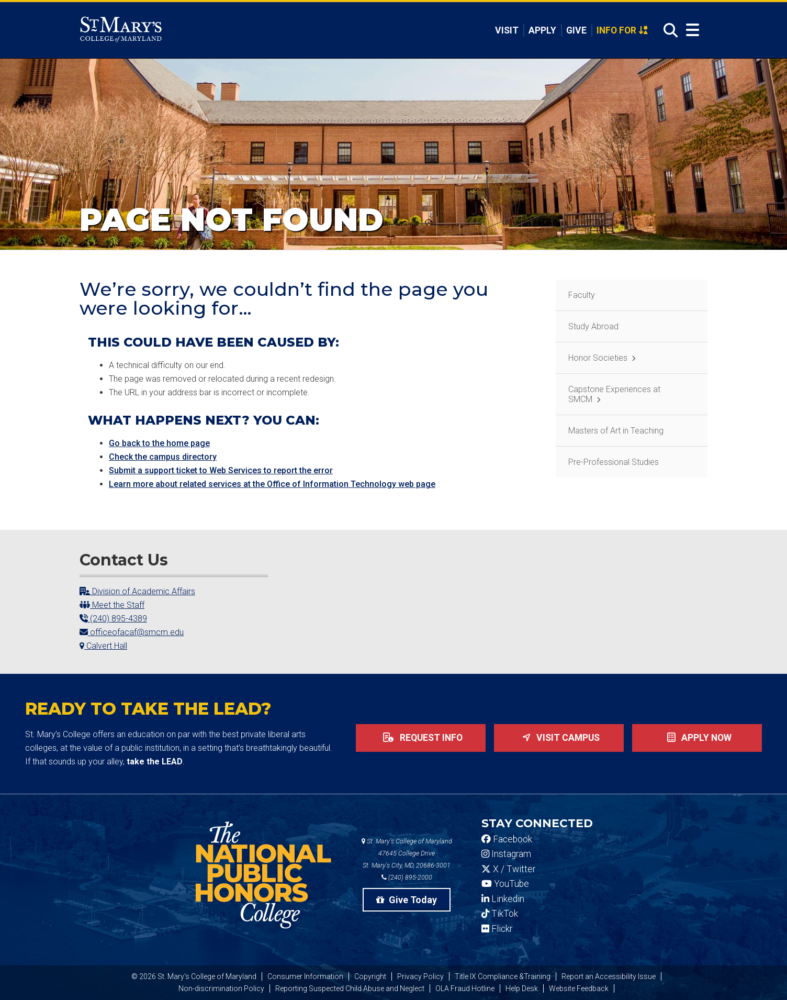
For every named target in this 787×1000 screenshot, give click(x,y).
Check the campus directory (163, 457)
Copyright (370, 976)
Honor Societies (597, 358)
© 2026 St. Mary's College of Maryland (193, 976)
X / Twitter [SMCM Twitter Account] (508, 869)
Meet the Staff (112, 605)
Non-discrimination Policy (221, 988)
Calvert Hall (103, 646)
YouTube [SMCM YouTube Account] (505, 884)
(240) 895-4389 (113, 619)
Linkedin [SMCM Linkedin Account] (502, 899)
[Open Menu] (692, 30)
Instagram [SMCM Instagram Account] (506, 854)
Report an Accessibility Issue (608, 976)
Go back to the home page (159, 443)
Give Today (406, 899)
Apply (542, 30)
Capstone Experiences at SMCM (614, 394)
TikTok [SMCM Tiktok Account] (499, 913)
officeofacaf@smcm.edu (132, 632)
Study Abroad (593, 326)
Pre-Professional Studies (613, 462)
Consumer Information (305, 976)
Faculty (581, 295)
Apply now (697, 737)
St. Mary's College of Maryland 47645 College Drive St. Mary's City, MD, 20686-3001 (407, 853)
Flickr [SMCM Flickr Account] (496, 929)
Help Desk (521, 988)
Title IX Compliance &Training (502, 976)
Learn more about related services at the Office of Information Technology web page (272, 484)
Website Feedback (579, 988)
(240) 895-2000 (406, 877)
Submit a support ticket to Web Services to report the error (221, 470)
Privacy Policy (420, 976)
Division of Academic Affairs (137, 591)
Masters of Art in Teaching (616, 431)
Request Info (421, 737)
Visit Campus (559, 737)
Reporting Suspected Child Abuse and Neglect (349, 988)
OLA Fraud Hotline (464, 988)
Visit (506, 30)
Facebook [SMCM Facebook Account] (506, 839)
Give (576, 30)
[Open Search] (668, 31)
